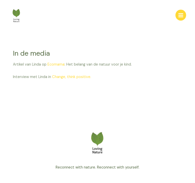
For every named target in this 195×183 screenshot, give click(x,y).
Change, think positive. (71, 76)
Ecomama (55, 64)
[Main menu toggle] (180, 15)
